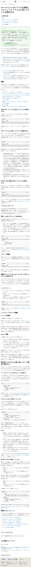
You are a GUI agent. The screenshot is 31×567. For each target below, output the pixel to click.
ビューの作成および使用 (8, 527)
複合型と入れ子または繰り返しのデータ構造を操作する (15, 106)
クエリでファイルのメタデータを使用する (12, 525)
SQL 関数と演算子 (11, 57)
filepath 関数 (5, 104)
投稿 (20, 562)
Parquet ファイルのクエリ (15, 126)
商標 (25, 563)
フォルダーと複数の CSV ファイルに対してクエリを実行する (16, 524)
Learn (2, 4)
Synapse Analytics (12, 4)
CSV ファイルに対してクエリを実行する (9, 21)
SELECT (22, 57)
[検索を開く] (24, 2)
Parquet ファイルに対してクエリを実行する (12, 519)
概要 (3, 18)
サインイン (28, 1)
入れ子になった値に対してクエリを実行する (12, 522)
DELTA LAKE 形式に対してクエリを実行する (10, 22)
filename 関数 (6, 103)
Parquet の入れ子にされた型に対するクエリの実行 (15, 506)
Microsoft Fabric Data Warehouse (9, 30)
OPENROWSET (6, 72)
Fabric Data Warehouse (9, 44)
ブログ (16, 562)
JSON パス (12, 472)
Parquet (2, 366)
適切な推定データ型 (19, 269)
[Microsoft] (15, 1)
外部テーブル (26, 59)
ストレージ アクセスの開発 (9, 70)
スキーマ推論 (6, 100)
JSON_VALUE (25, 463)
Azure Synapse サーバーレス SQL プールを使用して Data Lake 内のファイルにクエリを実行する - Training (15, 548)
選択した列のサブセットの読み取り (10, 98)
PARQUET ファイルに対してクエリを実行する (10, 19)
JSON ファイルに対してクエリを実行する (12, 520)
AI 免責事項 (3, 562)
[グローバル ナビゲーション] (1, 2)
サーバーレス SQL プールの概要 (7, 66)
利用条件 (21, 563)
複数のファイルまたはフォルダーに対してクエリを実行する (15, 101)
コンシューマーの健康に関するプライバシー (9, 563)
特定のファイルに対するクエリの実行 (18, 350)
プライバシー (24, 562)
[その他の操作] (29, 4)
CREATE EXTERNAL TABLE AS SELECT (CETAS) (12, 59)
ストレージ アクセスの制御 (9, 75)
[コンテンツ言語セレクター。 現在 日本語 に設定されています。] (3, 559)
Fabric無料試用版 (7, 43)
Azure (6, 4)
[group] (15, 122)
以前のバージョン (10, 562)
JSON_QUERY (20, 476)
